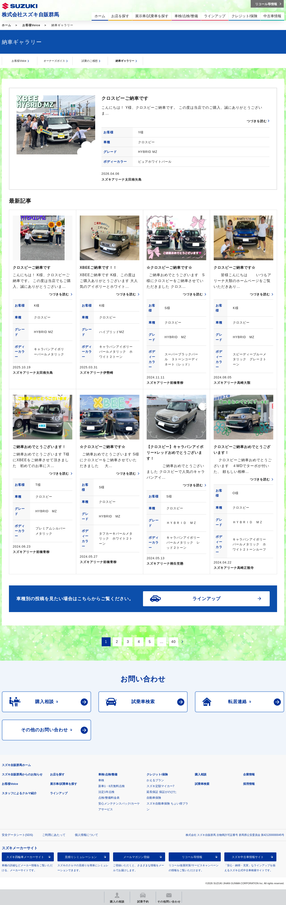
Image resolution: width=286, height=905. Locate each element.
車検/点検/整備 (107, 774)
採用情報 (249, 783)
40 (173, 642)
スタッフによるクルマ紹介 (19, 793)
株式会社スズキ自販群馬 (30, 14)
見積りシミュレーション (81, 857)
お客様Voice (31, 25)
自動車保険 (154, 797)
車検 (101, 780)
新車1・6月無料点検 (111, 786)
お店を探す (57, 774)
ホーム (6, 25)
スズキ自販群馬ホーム (16, 765)
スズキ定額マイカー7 (160, 786)
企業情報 (249, 774)
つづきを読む (257, 121)
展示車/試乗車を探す (63, 783)
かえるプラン (155, 780)
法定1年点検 (106, 792)
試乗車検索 (202, 783)
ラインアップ (58, 793)
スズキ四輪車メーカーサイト (25, 857)
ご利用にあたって (53, 835)
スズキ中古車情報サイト (248, 857)
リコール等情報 (192, 857)
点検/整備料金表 (109, 797)
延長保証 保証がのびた (162, 792)
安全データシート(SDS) (17, 835)
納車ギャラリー (125, 60)
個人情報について (86, 835)
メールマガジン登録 (136, 857)
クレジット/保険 (157, 774)
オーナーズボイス (54, 60)
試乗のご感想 (90, 60)
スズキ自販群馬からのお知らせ (22, 774)
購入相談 (200, 774)
